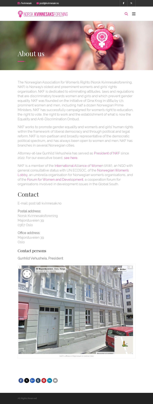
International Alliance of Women (78, 166)
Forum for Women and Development (55, 179)
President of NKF (107, 153)
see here (70, 158)
